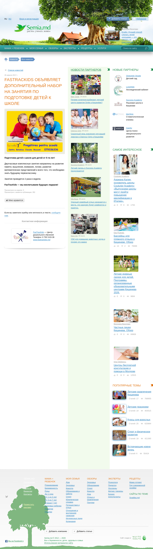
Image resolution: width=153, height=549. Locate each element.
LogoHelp (130, 87)
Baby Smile (75, 97)
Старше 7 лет (51, 503)
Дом (68, 482)
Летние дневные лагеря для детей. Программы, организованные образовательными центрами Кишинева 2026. (125, 283)
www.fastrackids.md (41, 240)
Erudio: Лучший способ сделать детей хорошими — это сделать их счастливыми (132, 37)
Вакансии (28, 491)
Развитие (49, 509)
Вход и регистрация (29, 19)
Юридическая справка (72, 500)
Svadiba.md (134, 497)
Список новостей (15, 70)
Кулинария (71, 521)
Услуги (102, 48)
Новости (27, 488)
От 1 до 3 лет (51, 497)
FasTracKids (38, 232)
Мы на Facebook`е (16, 541)
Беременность (51, 488)
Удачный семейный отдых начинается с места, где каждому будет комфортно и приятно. (89, 205)
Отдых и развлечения (93, 498)
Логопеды (112, 488)
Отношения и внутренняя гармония (72, 513)
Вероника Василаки (122, 324)
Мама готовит (135, 482)
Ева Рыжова (119, 233)
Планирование (51, 485)
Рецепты (86, 48)
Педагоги (112, 485)
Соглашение (29, 482)
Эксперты (70, 48)
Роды (47, 491)
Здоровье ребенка (53, 506)
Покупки (48, 512)
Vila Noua (74, 199)
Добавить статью (119, 19)
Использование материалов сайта (58, 543)
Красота (69, 488)
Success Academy (77, 165)
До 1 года (49, 494)
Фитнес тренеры (115, 491)
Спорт (68, 497)
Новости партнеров (86, 69)
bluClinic (129, 114)
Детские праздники (138, 407)
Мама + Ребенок (14, 48)
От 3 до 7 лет (51, 500)
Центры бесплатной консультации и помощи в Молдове (125, 368)
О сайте (27, 485)
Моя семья (36, 48)
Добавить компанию (57, 531)
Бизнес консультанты (114, 495)
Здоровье (70, 485)
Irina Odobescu (120, 362)
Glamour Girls (76, 131)
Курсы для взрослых (139, 419)
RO (10, 19)
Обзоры (53, 48)
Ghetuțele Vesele (133, 76)
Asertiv (129, 128)
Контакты (28, 494)
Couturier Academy (121, 176)
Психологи (113, 482)
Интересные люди (74, 518)
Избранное (141, 19)
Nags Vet (74, 236)
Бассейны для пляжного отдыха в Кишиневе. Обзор (124, 239)
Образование (93, 485)
